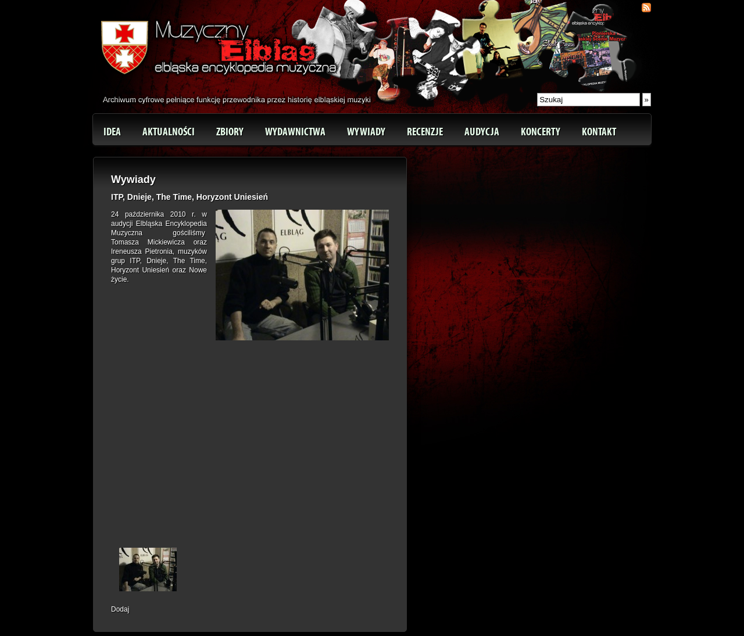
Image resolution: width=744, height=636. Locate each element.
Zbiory (230, 132)
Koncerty (540, 132)
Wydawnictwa (295, 132)
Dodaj (120, 609)
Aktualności (168, 132)
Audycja (481, 132)
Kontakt (599, 132)
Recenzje (425, 132)
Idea (112, 132)
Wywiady (366, 132)
